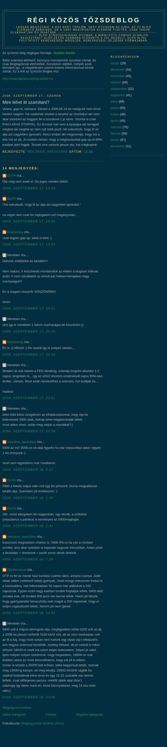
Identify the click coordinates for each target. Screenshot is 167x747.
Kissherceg (15, 232)
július (114, 101)
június (115, 108)
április (115, 120)
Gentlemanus (16, 570)
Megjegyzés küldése (16, 707)
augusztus (118, 95)
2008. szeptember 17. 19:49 (29, 188)
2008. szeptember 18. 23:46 (29, 697)
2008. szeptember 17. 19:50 (29, 221)
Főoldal (51, 714)
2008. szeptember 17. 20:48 (29, 354)
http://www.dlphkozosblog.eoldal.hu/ (27, 78)
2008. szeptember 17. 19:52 (29, 244)
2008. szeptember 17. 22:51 (29, 398)
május (115, 114)
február (116, 133)
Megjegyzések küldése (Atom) (42, 723)
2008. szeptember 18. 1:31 (27, 526)
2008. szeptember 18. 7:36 (27, 559)
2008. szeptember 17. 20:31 (29, 308)
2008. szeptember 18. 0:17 (27, 469)
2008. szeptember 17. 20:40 (29, 331)
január (115, 63)
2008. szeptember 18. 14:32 (29, 613)
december (118, 69)
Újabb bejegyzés (14, 714)
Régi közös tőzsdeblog (83, 20)
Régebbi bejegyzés (89, 714)
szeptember (119, 89)
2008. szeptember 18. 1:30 (27, 498)
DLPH (11, 175)
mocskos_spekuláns (21, 442)
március (116, 127)
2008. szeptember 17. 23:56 (29, 431)
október (116, 82)
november (118, 76)
